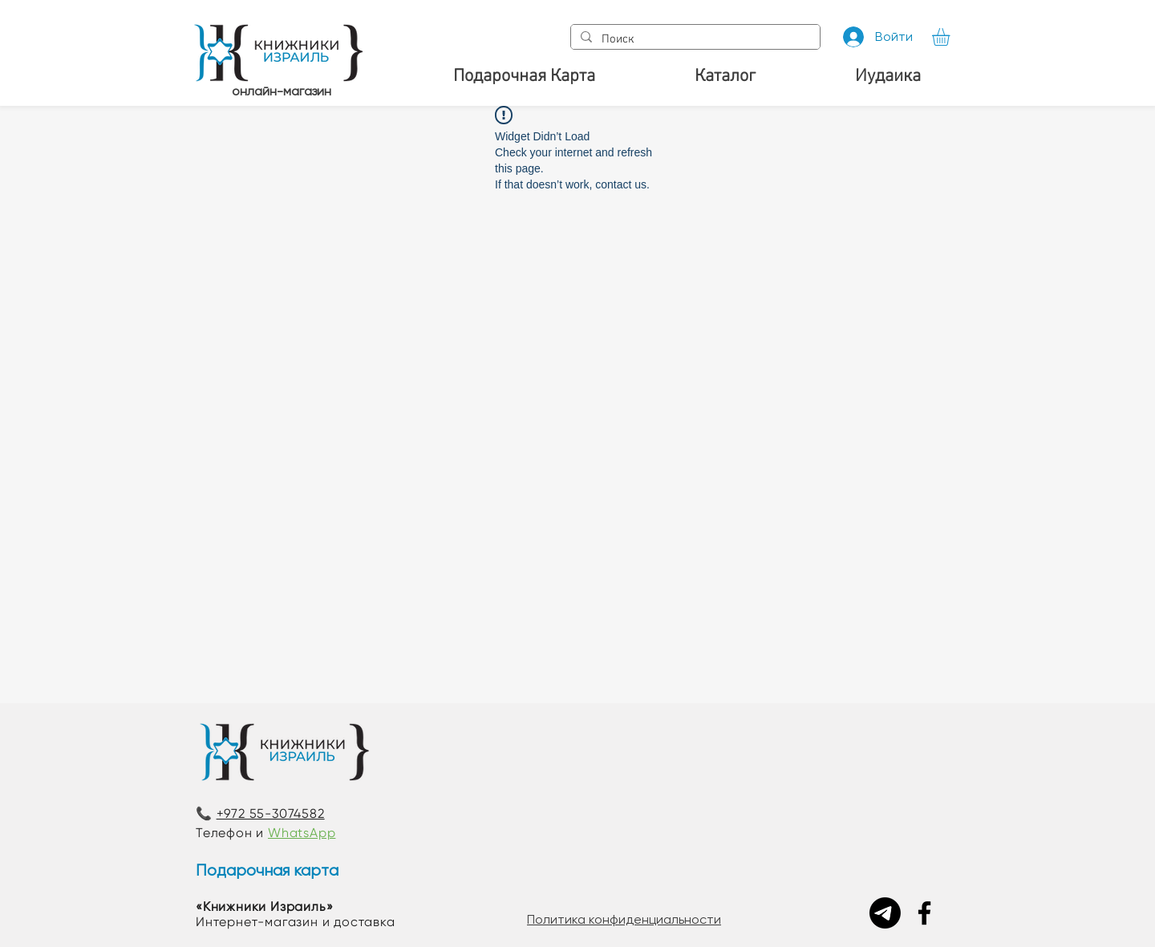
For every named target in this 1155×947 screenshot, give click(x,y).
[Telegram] (885, 913)
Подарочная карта (267, 870)
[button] (951, 37)
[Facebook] (924, 913)
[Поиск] (694, 40)
